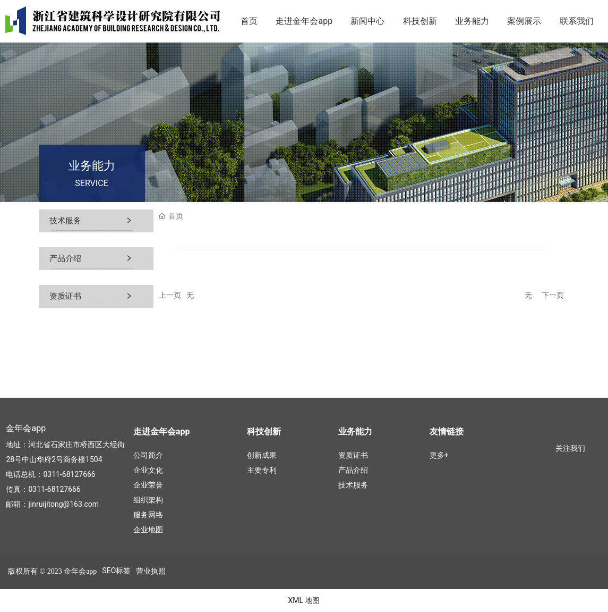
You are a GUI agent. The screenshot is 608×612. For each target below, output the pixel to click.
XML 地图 (304, 600)
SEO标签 (116, 570)
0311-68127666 (69, 474)
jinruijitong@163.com (63, 504)
